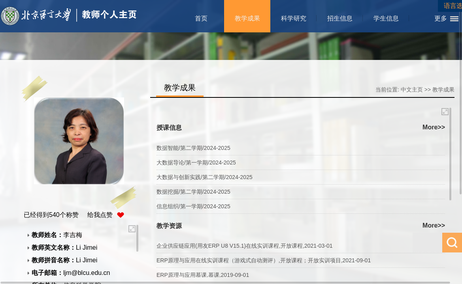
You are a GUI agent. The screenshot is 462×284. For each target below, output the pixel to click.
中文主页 (412, 89)
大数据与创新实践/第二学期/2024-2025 (205, 177)
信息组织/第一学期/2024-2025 (193, 206)
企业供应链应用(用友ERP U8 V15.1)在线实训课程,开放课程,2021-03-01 (245, 246)
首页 (201, 18)
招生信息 (340, 18)
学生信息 (386, 18)
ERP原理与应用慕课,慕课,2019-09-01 (203, 275)
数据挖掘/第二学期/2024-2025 (193, 192)
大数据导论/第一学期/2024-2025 (196, 162)
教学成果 (247, 18)
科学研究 (293, 18)
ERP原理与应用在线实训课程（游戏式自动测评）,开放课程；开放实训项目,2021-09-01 (264, 260)
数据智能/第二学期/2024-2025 (193, 148)
